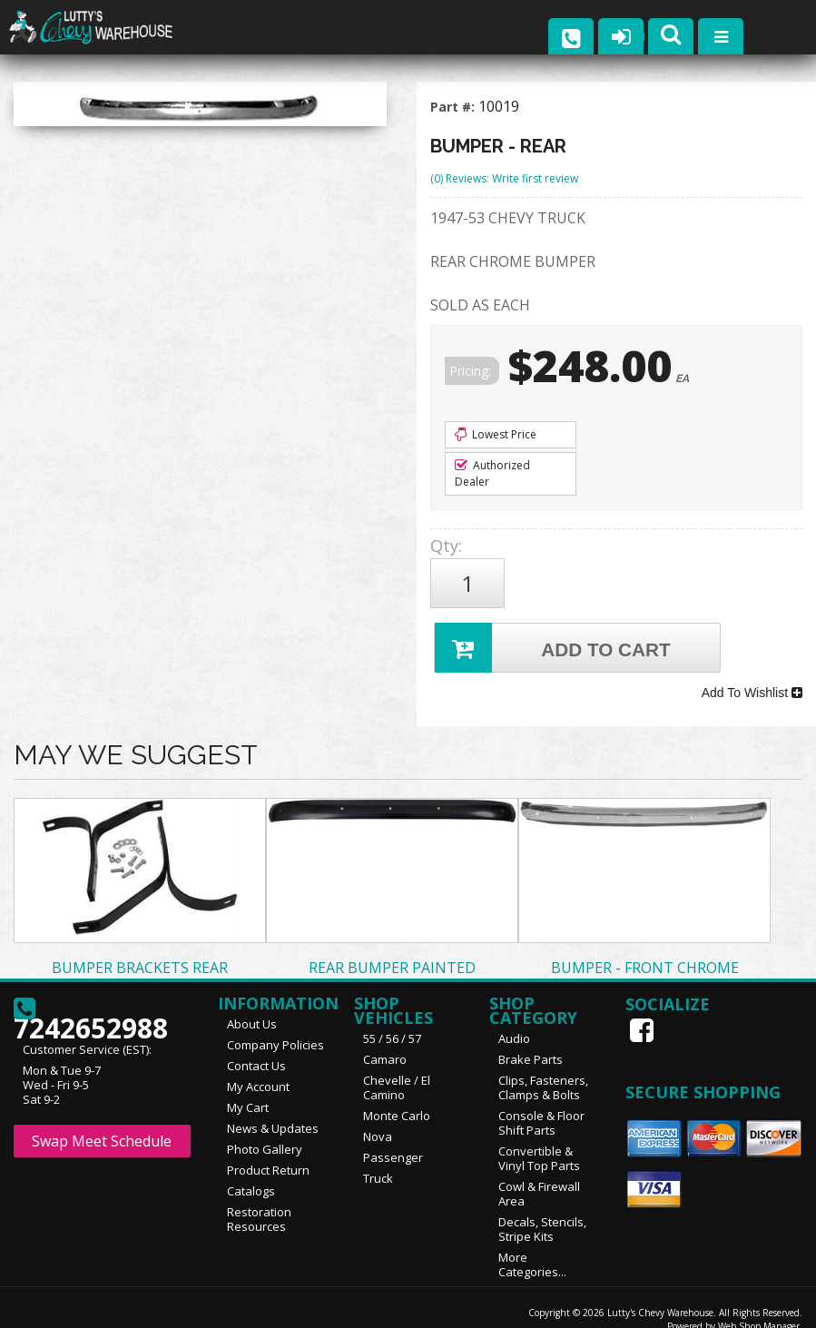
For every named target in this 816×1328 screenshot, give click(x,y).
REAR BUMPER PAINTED (392, 949)
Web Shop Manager (759, 1307)
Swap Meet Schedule (102, 1122)
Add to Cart (555, 638)
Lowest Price (495, 434)
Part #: (454, 106)
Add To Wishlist (752, 678)
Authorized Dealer (492, 473)
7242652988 (91, 997)
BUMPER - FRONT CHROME (645, 949)
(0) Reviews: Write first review (504, 178)
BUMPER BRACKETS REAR (140, 949)
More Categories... (532, 1245)
